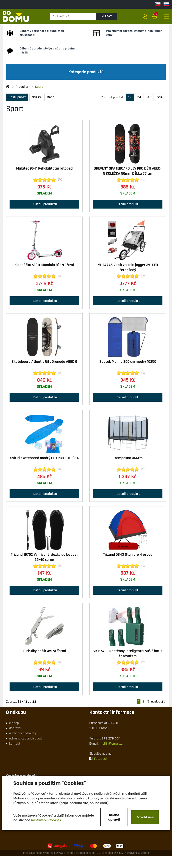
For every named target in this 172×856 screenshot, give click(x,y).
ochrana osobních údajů (25, 738)
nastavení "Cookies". (47, 820)
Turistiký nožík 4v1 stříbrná (44, 651)
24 (139, 97)
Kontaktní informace (111, 712)
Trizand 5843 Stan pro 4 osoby (127, 554)
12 (129, 97)
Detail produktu (44, 204)
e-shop (14, 723)
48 (149, 97)
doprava (15, 728)
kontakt (14, 743)
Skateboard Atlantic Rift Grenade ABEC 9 (44, 361)
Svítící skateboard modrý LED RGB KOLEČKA (44, 458)
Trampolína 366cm (128, 458)
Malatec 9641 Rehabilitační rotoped (44, 168)
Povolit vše (145, 817)
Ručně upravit (114, 817)
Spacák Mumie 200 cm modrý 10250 (127, 361)
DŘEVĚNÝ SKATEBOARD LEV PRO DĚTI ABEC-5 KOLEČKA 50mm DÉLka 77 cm (128, 171)
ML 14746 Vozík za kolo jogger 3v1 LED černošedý (128, 267)
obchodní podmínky (22, 733)
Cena (50, 97)
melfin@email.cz (111, 743)
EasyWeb (59, 853)
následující (158, 701)
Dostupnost (17, 97)
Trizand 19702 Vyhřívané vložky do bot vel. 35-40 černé (44, 557)
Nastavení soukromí (137, 853)
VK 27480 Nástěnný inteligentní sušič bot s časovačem (127, 654)
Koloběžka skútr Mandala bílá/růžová (44, 264)
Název (36, 97)
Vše (159, 97)
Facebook (98, 758)
